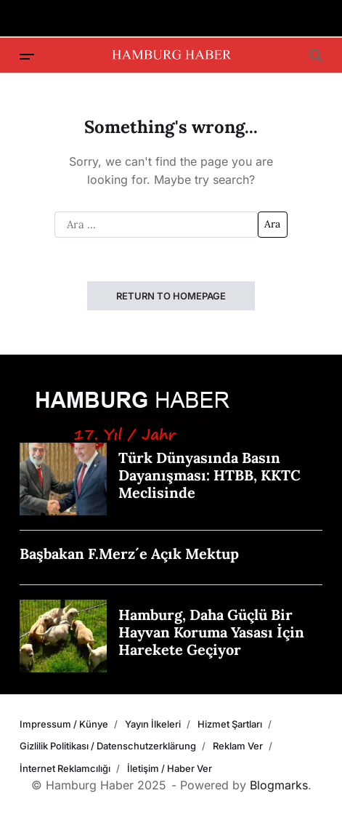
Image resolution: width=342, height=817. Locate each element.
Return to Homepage (171, 296)
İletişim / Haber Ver (169, 768)
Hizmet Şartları (230, 724)
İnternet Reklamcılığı (65, 768)
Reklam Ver (238, 746)
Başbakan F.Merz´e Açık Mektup (129, 553)
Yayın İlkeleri (153, 724)
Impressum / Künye (64, 724)
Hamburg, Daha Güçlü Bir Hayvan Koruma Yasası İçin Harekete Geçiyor (211, 632)
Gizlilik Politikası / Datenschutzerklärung (108, 746)
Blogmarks (279, 785)
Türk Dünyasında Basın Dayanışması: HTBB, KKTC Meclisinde (209, 475)
